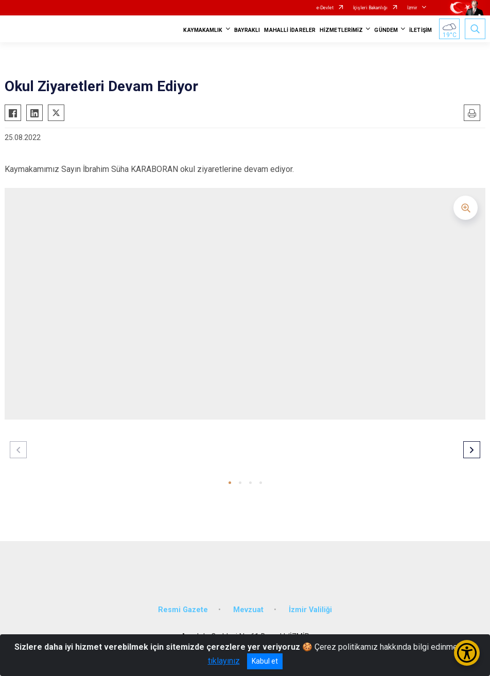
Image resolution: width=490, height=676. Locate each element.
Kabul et (265, 661)
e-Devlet (325, 7)
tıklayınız (224, 661)
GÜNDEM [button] (386, 30)
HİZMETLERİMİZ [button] (341, 30)
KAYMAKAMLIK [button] (202, 30)
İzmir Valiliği (310, 609)
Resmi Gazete (183, 609)
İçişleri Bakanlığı (370, 7)
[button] (230, 482)
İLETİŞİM (420, 30)
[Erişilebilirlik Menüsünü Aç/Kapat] (467, 653)
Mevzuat (248, 609)
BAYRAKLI (247, 30)
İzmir (412, 7)
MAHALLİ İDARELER (290, 30)
